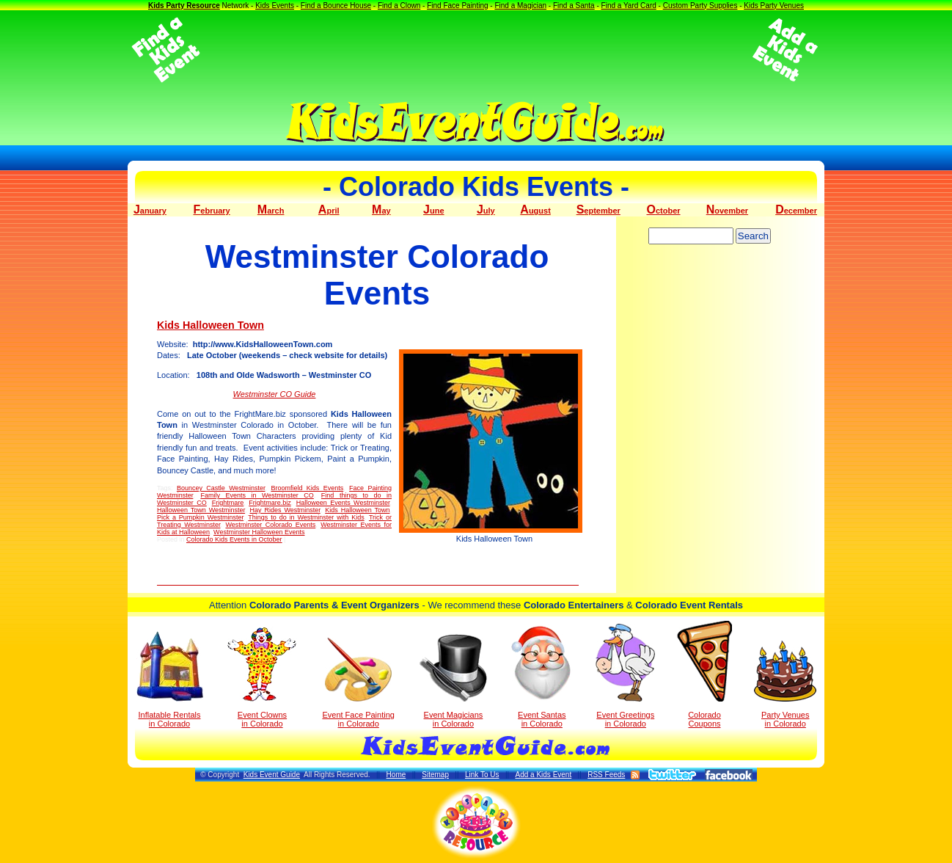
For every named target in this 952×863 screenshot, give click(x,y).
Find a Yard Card (628, 5)
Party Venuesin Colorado (785, 684)
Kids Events (274, 5)
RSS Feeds (606, 775)
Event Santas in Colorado (541, 676)
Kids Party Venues (774, 5)
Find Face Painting (457, 5)
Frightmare (228, 502)
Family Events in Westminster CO (256, 495)
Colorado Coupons (704, 674)
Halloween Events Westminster (343, 502)
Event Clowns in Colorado (262, 677)
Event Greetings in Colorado (625, 676)
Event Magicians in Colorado (453, 681)
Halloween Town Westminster (201, 510)
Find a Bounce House (336, 5)
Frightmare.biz (270, 502)
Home (396, 775)
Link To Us (482, 775)
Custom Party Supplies (700, 5)
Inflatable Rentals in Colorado (169, 679)
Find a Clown (399, 5)
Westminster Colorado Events (270, 524)
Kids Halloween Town (210, 325)
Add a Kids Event (543, 775)
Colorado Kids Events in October (234, 539)
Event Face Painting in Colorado (358, 683)
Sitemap (435, 775)
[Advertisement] (476, 50)
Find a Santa (574, 5)
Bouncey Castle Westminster (221, 488)
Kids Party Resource (184, 5)
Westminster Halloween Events (258, 532)
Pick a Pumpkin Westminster (200, 517)
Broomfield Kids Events (307, 488)
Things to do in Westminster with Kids (306, 517)
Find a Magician (520, 5)
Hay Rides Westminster (285, 510)
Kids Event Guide (272, 775)
